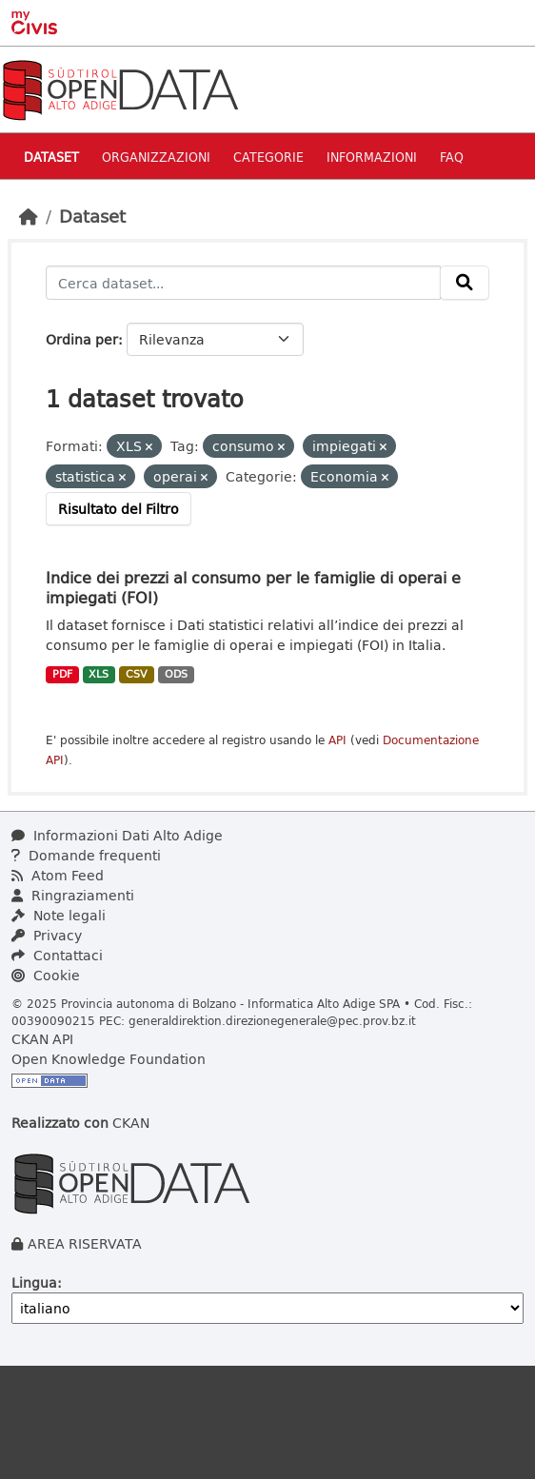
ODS (176, 673)
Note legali (58, 915)
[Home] (28, 216)
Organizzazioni (156, 157)
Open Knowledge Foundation (108, 1059)
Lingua (34, 1282)
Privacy (46, 935)
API (337, 740)
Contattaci (57, 955)
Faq (452, 157)
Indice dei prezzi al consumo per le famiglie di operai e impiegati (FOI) (253, 587)
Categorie (268, 157)
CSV (137, 673)
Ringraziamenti (72, 895)
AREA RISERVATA (85, 1243)
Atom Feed (57, 875)
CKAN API (42, 1039)
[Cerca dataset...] (243, 283)
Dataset (51, 157)
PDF (62, 673)
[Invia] (464, 283)
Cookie (45, 975)
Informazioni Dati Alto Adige (117, 835)
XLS (99, 673)
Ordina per (82, 339)
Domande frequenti (86, 855)
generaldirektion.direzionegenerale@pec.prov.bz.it (272, 1020)
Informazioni (372, 157)
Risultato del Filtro (118, 509)
